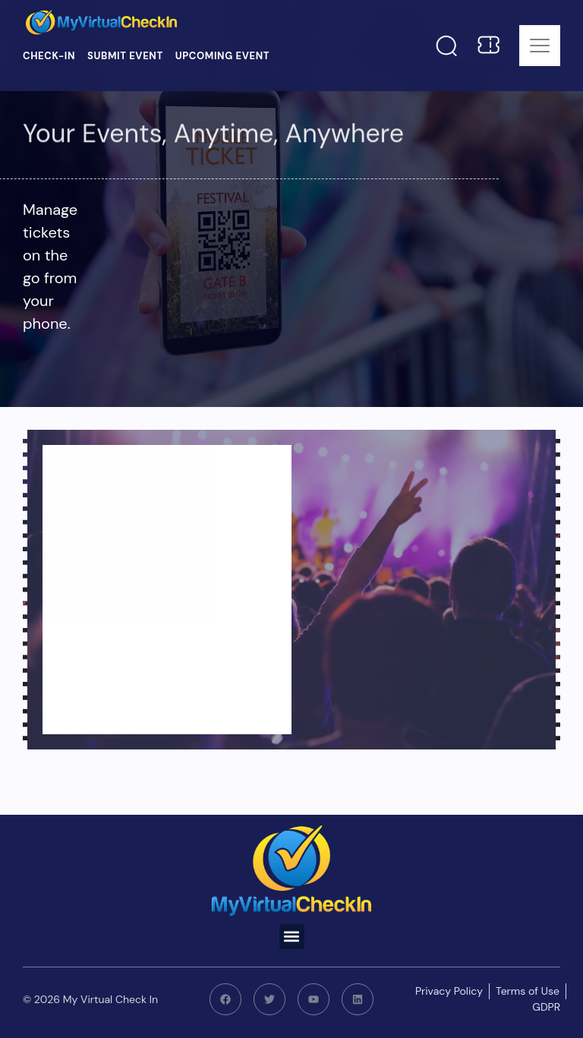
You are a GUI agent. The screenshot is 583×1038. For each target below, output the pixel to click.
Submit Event (125, 55)
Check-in (49, 55)
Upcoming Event (222, 55)
